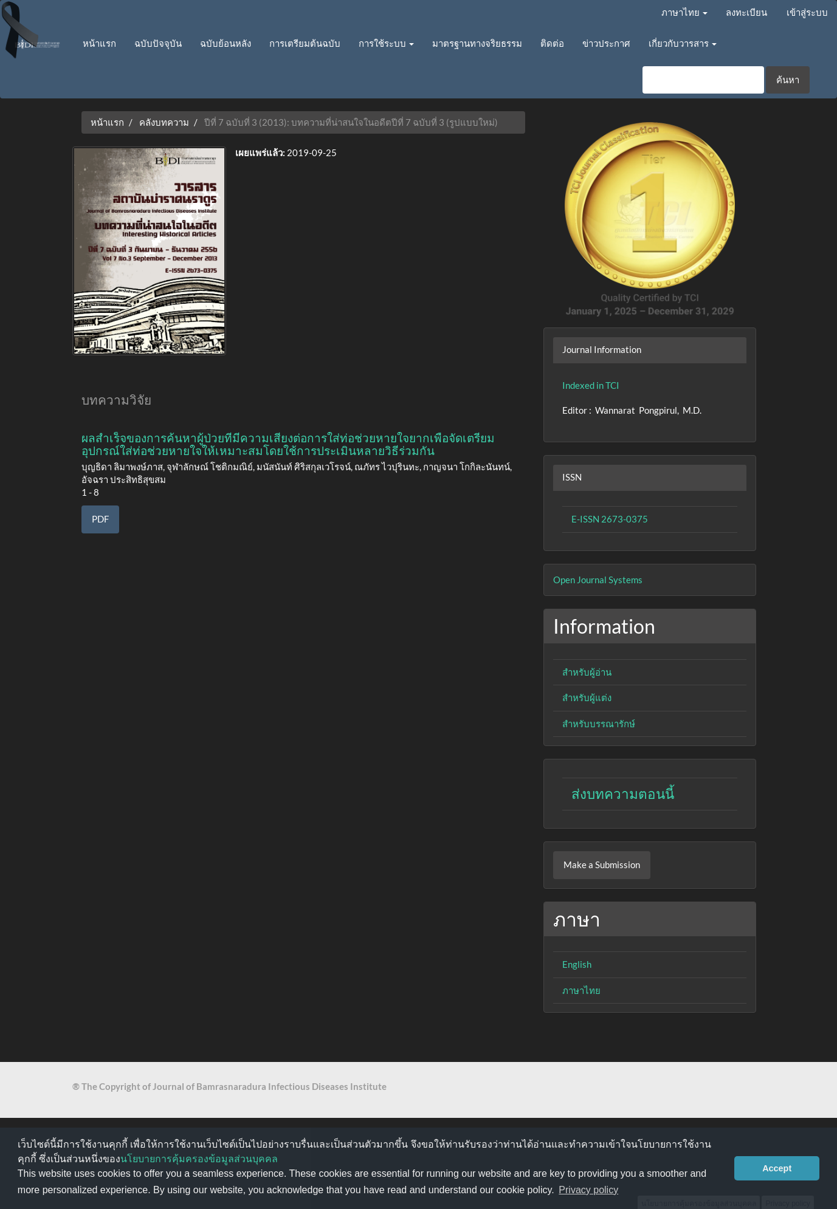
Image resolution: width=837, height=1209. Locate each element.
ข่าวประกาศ (606, 43)
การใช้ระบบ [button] (386, 43)
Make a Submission (601, 864)
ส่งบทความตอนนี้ (622, 794)
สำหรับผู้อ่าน (586, 671)
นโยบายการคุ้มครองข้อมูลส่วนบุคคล (199, 1159)
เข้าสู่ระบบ (807, 12)
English (576, 964)
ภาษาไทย (581, 990)
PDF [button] (100, 518)
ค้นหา (787, 79)
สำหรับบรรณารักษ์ (598, 723)
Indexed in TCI (590, 385)
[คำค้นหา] (703, 80)
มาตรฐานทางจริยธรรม (477, 43)
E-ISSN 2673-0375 (609, 518)
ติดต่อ (552, 43)
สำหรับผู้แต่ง (586, 697)
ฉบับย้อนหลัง (225, 43)
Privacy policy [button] (588, 1190)
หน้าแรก (99, 43)
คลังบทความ (164, 122)
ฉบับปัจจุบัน (158, 43)
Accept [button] (776, 1168)
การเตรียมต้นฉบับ (304, 43)
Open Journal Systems (597, 579)
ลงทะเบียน (746, 12)
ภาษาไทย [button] (684, 12)
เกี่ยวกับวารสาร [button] (683, 43)
